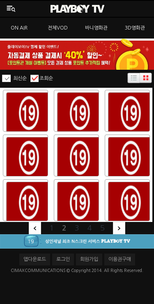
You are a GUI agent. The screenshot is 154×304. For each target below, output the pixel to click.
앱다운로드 (34, 259)
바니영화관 (96, 27)
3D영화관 (135, 27)
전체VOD (58, 27)
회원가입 (89, 259)
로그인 (63, 259)
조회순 (46, 78)
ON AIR (19, 27)
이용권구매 (119, 259)
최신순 (20, 78)
